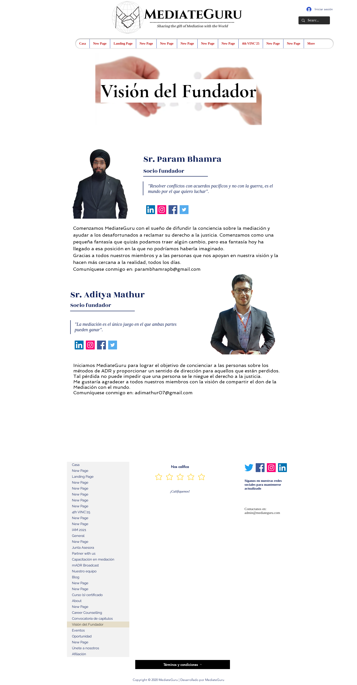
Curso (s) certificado (87, 595)
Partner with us (83, 553)
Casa (75, 465)
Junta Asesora (83, 548)
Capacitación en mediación (93, 559)
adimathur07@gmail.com (164, 392)
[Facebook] (172, 209)
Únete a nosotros (85, 648)
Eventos (78, 630)
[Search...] (314, 20)
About (77, 601)
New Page (80, 471)
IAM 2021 (79, 530)
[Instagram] (161, 209)
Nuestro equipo (84, 571)
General (78, 536)
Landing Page (83, 477)
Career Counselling (87, 613)
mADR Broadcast (85, 565)
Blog (75, 577)
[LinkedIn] (150, 209)
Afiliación (79, 654)
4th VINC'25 (81, 512)
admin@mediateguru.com (262, 513)
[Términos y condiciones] (182, 664)
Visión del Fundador (87, 624)
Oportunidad (82, 636)
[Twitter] (184, 209)
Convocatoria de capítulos (92, 619)
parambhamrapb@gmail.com (168, 269)
